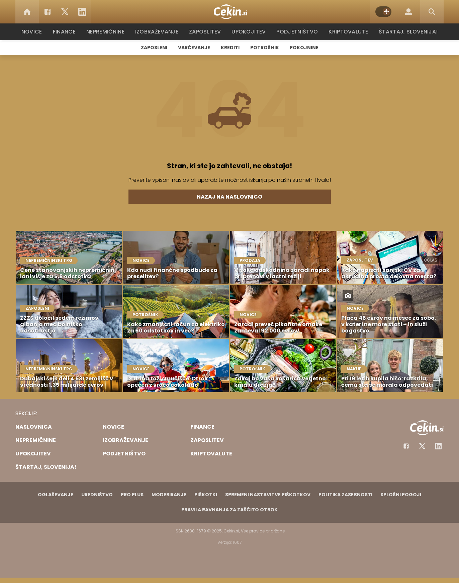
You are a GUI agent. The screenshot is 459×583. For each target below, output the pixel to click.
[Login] (408, 11)
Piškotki (205, 494)
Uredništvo (97, 494)
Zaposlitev (207, 31)
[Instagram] (438, 446)
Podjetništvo (297, 31)
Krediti (230, 47)
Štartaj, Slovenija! (406, 31)
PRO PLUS (132, 494)
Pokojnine (304, 47)
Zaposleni (154, 47)
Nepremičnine (109, 31)
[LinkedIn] (82, 11)
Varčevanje (194, 47)
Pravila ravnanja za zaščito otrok (229, 509)
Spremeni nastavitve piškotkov (267, 494)
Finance (67, 31)
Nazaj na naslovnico (229, 197)
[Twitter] (65, 11)
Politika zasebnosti (345, 494)
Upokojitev (250, 31)
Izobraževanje (160, 31)
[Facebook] (47, 11)
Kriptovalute (347, 31)
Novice (35, 31)
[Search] (432, 11)
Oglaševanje (55, 494)
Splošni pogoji (400, 494)
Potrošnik (264, 47)
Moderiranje (169, 494)
